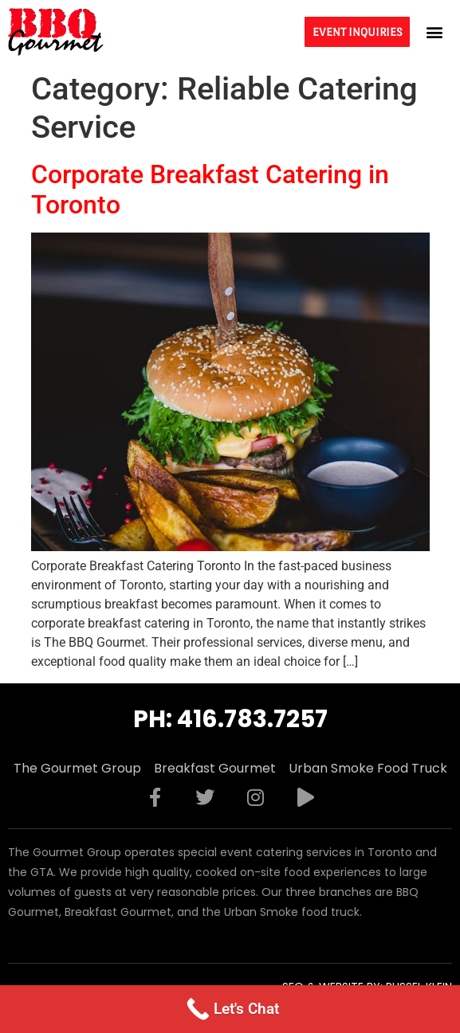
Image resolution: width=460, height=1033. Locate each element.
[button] (435, 31)
